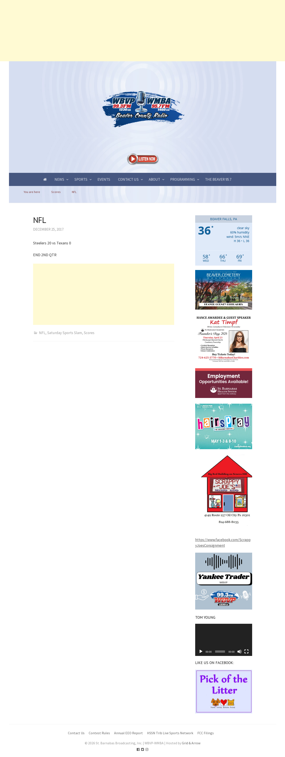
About (154, 179)
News (59, 179)
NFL (42, 332)
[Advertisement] (131, 30)
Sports (80, 179)
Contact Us (128, 179)
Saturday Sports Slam (64, 332)
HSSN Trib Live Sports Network (170, 733)
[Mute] (239, 651)
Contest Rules (99, 733)
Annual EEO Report (128, 733)
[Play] (201, 651)
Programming (182, 179)
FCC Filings (205, 733)
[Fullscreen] (246, 651)
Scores (89, 332)
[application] (223, 640)
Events (103, 179)
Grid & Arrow (191, 743)
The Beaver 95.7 (218, 179)
